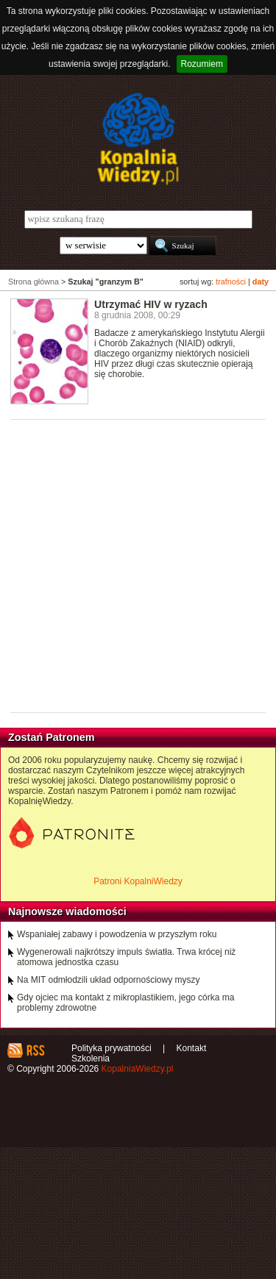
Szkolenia (90, 1058)
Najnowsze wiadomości (67, 911)
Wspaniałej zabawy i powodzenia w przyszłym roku (116, 934)
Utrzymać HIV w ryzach (151, 304)
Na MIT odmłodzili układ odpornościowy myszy (108, 980)
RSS (35, 1050)
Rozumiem (202, 64)
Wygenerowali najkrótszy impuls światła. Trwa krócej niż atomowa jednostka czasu (126, 957)
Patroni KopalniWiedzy (138, 881)
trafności (231, 281)
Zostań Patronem (51, 737)
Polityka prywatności (111, 1048)
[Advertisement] (138, 565)
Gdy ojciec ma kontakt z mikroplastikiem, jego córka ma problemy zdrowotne (125, 1002)
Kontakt (192, 1048)
